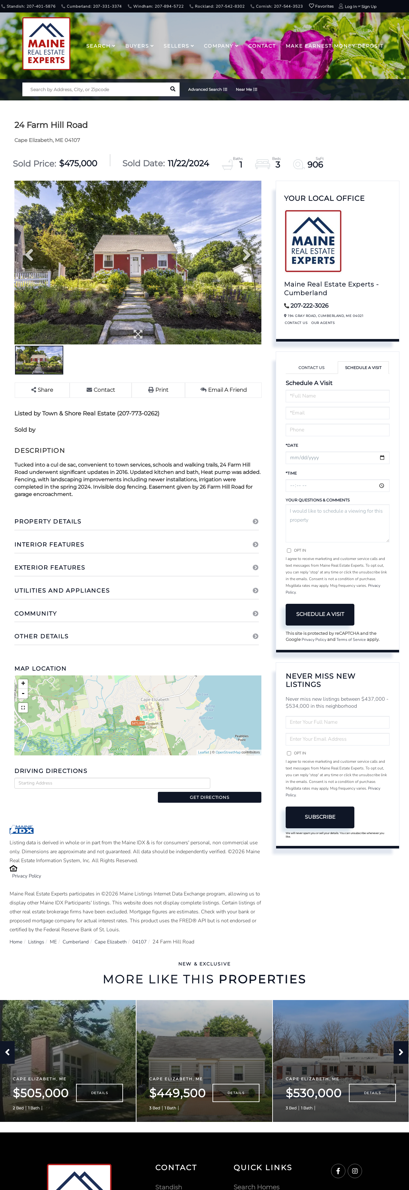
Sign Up (368, 6)
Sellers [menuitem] (176, 46)
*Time (291, 473)
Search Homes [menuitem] (257, 1178)
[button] (173, 90)
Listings (38, 930)
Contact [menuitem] (262, 46)
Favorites (321, 6)
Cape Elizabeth (116, 930)
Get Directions (237, 783)
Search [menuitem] (98, 46)
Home (16, 930)
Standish (169, 1178)
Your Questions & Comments (318, 500)
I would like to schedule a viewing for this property (338, 523)
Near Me (249, 90)
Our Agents (323, 323)
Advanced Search (207, 90)
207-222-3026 (309, 305)
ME (56, 930)
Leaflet (203, 752)
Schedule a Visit (363, 367)
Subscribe (320, 817)
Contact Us (296, 323)
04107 (146, 930)
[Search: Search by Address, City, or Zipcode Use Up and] (94, 90)
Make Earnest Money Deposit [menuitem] (335, 46)
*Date (292, 445)
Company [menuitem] (219, 46)
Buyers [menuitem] (137, 46)
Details (99, 1084)
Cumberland (80, 930)
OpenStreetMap (228, 752)
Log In (351, 6)
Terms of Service (352, 639)
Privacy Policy (27, 865)
